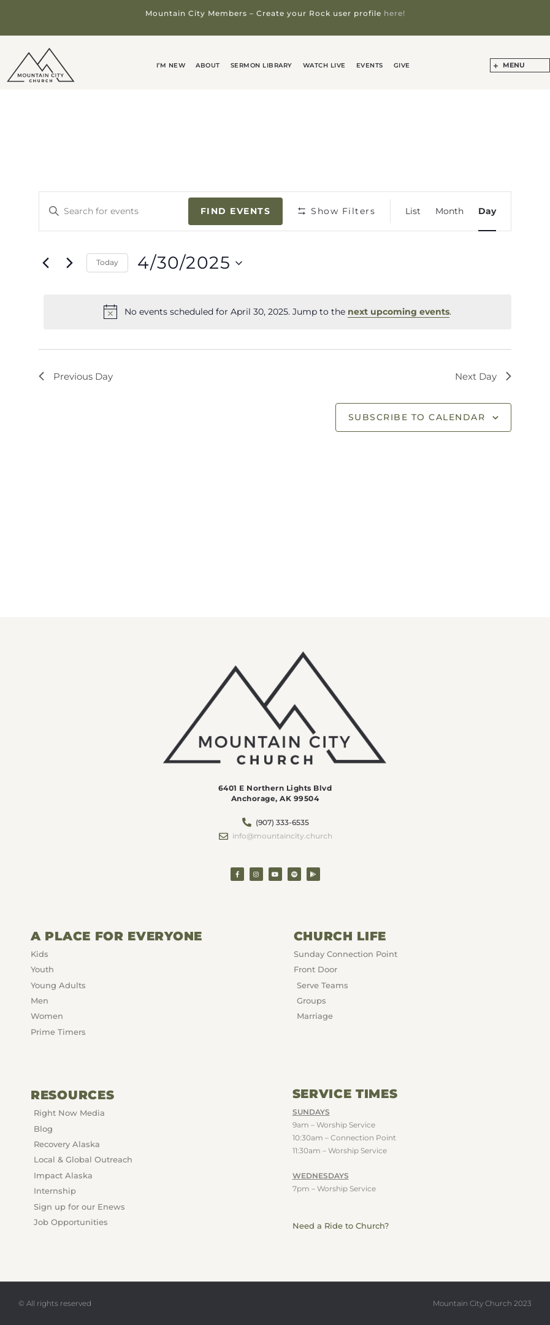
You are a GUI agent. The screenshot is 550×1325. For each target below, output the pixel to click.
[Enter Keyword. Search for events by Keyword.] (113, 211)
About (211, 65)
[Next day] (70, 262)
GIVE (397, 65)
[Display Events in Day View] (487, 211)
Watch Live (323, 65)
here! (394, 13)
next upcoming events (398, 311)
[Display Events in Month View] (449, 211)
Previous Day (78, 376)
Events (366, 65)
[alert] (278, 311)
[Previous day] (46, 262)
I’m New (175, 65)
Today (107, 262)
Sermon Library (262, 65)
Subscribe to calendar (417, 418)
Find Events (236, 211)
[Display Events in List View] (413, 211)
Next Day (481, 376)
